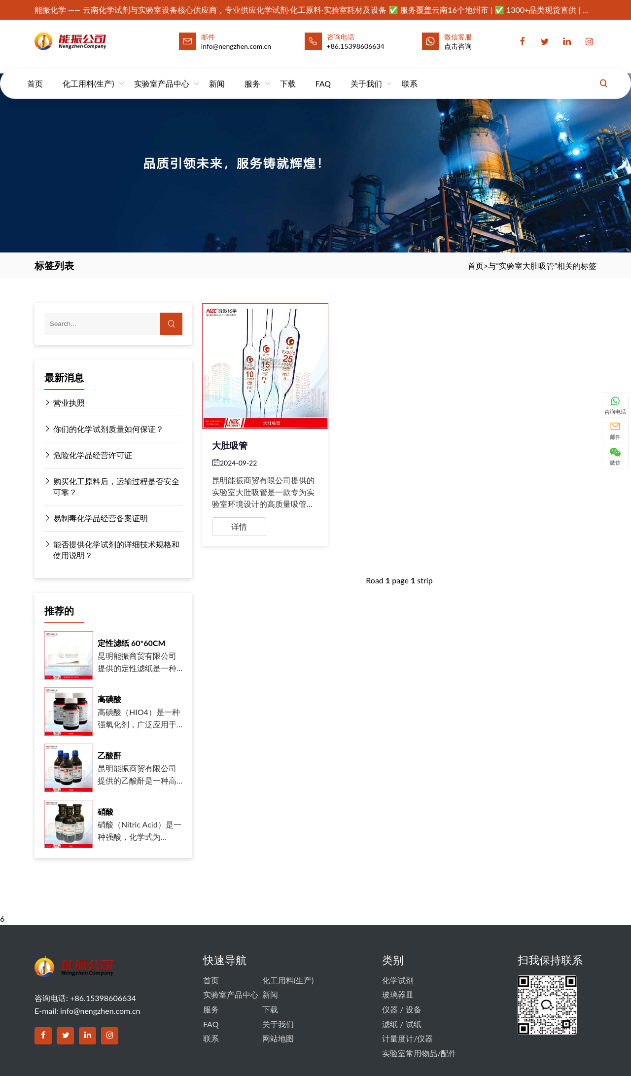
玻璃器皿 (398, 994)
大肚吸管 (229, 445)
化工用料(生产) (88, 73)
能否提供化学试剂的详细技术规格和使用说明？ (111, 549)
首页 (35, 73)
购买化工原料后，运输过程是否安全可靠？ (111, 486)
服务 (252, 73)
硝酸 (105, 811)
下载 (288, 73)
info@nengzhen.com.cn (100, 1010)
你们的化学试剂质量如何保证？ (104, 429)
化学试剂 (398, 980)
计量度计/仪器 (407, 1038)
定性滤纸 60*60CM (132, 642)
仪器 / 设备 (401, 1009)
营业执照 (64, 402)
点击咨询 (458, 46)
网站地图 (278, 1038)
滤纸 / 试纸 (401, 1024)
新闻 (217, 73)
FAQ (323, 73)
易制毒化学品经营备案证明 (96, 518)
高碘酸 (109, 699)
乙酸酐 (109, 755)
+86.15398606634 (356, 46)
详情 (239, 526)
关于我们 (366, 73)
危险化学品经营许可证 (88, 455)
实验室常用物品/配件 (419, 1053)
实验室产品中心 (161, 73)
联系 (410, 73)
